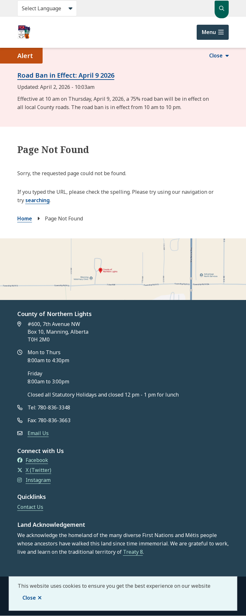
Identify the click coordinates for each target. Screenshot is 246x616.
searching (37, 200)
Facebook (32, 460)
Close (29, 597)
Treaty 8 (133, 551)
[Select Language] (47, 8)
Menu (209, 32)
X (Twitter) (34, 470)
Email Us (38, 433)
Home (24, 218)
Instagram (34, 479)
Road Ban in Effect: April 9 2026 (65, 75)
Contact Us (30, 506)
